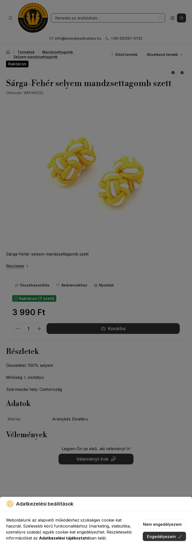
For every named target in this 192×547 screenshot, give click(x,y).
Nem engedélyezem (162, 524)
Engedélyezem (164, 536)
